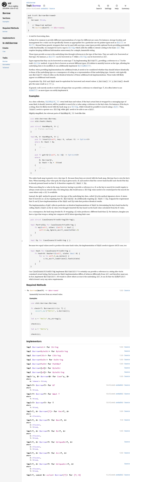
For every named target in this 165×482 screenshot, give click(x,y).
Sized (43, 20)
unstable (44, 9)
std (9, 3)
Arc (58, 453)
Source (52, 9)
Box (58, 420)
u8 (43, 368)
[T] (49, 411)
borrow (32, 3)
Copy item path (44, 5)
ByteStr (45, 351)
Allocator (36, 416)
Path (43, 364)
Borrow (35, 347)
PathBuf (56, 364)
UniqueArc (61, 464)
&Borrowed (58, 28)
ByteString (62, 351)
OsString (58, 359)
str (42, 347)
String (54, 347)
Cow (59, 376)
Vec (60, 411)
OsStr (44, 359)
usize (49, 475)
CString (56, 355)
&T (53, 385)
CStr (43, 355)
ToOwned (35, 381)
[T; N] (77, 475)
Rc (57, 431)
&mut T (56, 394)
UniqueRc (60, 442)
